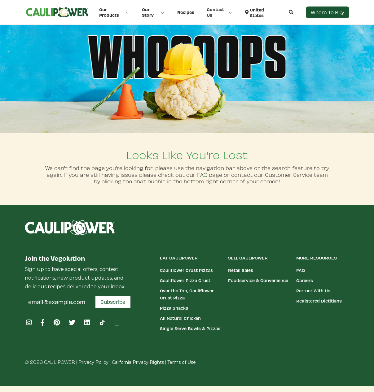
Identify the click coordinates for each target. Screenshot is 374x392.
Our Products (114, 12)
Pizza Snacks (174, 308)
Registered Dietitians (319, 300)
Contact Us (220, 12)
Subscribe (112, 302)
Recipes (185, 12)
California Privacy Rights (138, 362)
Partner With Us (313, 290)
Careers (304, 280)
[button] (284, 12)
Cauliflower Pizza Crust (185, 280)
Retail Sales (240, 270)
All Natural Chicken (180, 318)
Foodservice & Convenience (258, 280)
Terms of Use (181, 362)
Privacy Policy (93, 362)
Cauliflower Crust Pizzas (186, 270)
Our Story (153, 12)
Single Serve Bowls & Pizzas (190, 328)
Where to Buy (327, 12)
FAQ (202, 175)
